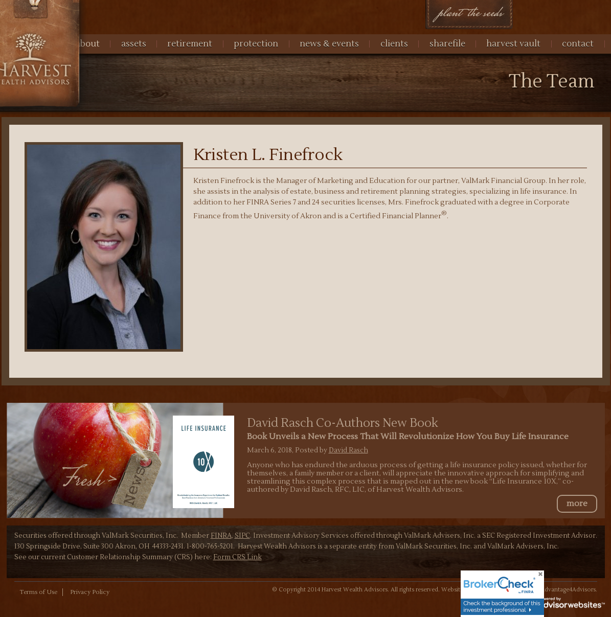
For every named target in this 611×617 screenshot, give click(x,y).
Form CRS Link (237, 557)
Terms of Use (38, 592)
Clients (394, 44)
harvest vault (513, 44)
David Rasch (348, 450)
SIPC (242, 536)
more (577, 503)
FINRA (221, 536)
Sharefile (447, 44)
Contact (578, 44)
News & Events (329, 44)
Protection (256, 44)
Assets (133, 44)
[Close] (534, 578)
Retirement (189, 44)
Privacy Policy (89, 592)
